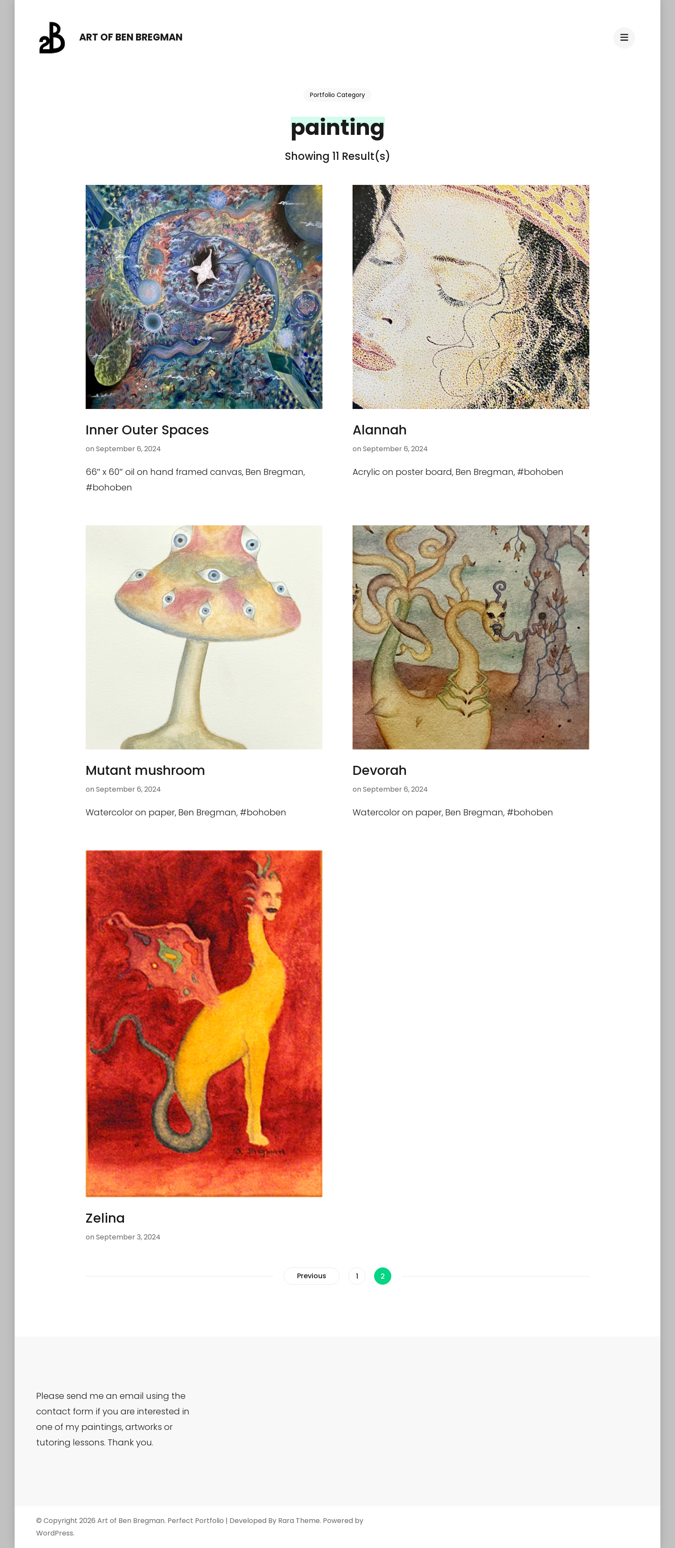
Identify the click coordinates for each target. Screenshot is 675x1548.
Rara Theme (299, 1521)
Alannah (380, 430)
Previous (311, 1276)
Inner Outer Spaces (147, 430)
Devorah (380, 771)
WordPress (54, 1533)
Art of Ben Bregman (131, 37)
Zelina (105, 1218)
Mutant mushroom (145, 771)
